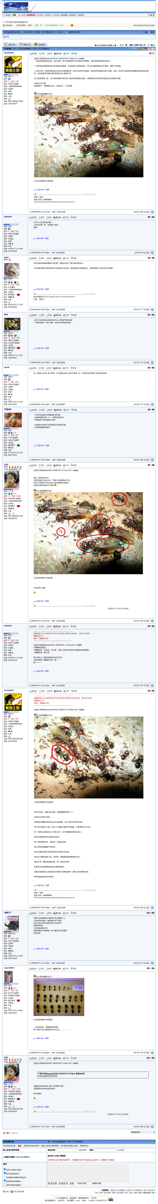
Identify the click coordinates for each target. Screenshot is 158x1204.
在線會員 (47, 15)
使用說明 (72, 15)
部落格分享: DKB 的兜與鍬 (125, 609)
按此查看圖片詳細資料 (43, 181)
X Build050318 (97, 1200)
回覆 (74, 54)
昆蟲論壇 (8, 25)
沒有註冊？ (83, 1150)
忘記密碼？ (121, 1150)
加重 (101, 1193)
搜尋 (49, 54)
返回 (30, 25)
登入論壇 (21, 15)
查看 (42, 54)
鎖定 (131, 1193)
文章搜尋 (56, 15)
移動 (153, 1193)
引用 (66, 54)
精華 (114, 1193)
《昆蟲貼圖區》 (21, 25)
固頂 (145, 1190)
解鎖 (136, 1193)
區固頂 (129, 1190)
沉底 (96, 1193)
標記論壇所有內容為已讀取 (143, 25)
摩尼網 (93, 1198)
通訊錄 (58, 54)
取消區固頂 (137, 1190)
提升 (126, 1193)
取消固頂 (151, 1190)
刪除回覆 (146, 1193)
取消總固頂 (121, 1190)
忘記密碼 (39, 15)
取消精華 (120, 1193)
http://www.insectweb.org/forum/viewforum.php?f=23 (54, 202)
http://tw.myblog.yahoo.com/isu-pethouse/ (59, 297)
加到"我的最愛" (17, 1192)
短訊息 (33, 54)
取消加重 (107, 1193)
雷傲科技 (61, 1200)
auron (78, 1200)
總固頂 (113, 1190)
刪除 (112, 1160)
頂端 (6, 1192)
